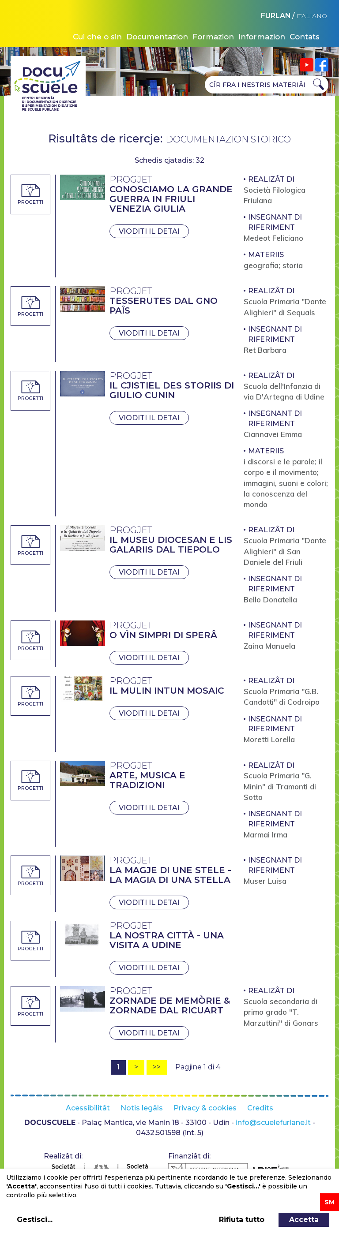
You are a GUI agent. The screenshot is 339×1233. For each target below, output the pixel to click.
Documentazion (157, 36)
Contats (305, 36)
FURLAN (276, 15)
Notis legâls (142, 1108)
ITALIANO (311, 16)
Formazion (213, 36)
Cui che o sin (97, 36)
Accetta (304, 1219)
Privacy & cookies (205, 1108)
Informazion (261, 36)
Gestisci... (35, 1219)
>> (157, 1067)
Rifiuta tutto (241, 1219)
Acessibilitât (88, 1108)
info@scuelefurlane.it (273, 1122)
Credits (260, 1108)
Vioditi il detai (149, 231)
